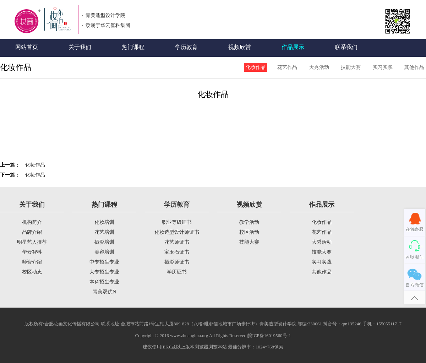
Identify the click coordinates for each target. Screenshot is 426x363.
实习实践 (383, 67)
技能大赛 (351, 67)
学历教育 (186, 47)
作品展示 (293, 47)
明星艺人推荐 (32, 242)
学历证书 (177, 272)
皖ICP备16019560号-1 (269, 335)
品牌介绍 (32, 232)
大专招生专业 (104, 272)
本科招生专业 (104, 282)
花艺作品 (287, 67)
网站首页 (26, 47)
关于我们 (80, 47)
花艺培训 (104, 232)
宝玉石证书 (176, 252)
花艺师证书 (176, 242)
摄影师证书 (176, 262)
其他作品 (414, 67)
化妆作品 (256, 67)
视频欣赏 (239, 47)
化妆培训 (104, 222)
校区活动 (249, 232)
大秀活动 (319, 67)
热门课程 (133, 47)
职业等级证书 (177, 222)
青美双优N (104, 291)
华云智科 (32, 252)
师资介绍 (32, 262)
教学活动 (249, 222)
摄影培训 (104, 242)
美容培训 (104, 252)
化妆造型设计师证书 (176, 232)
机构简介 (32, 222)
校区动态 (32, 272)
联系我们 (346, 47)
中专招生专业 (104, 262)
